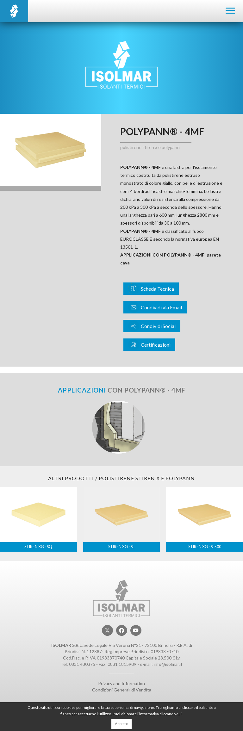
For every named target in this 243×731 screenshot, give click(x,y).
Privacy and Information (121, 683)
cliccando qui (170, 713)
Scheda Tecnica (151, 288)
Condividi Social (152, 325)
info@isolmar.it (168, 664)
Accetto (121, 723)
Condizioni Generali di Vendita (121, 689)
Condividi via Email (155, 307)
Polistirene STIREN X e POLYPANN (150, 147)
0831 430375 (82, 664)
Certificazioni (149, 344)
